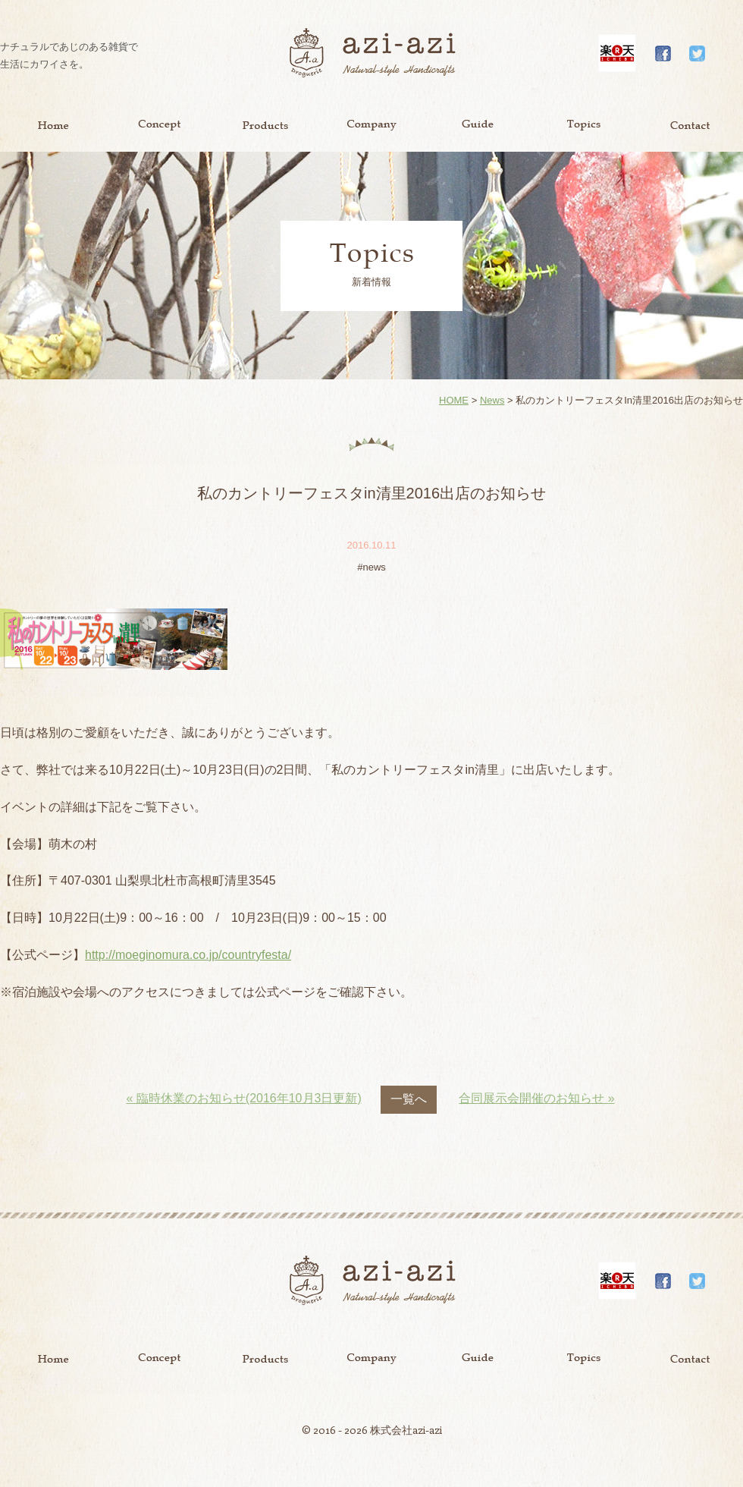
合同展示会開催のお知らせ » (536, 1098)
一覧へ (408, 1098)
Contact (690, 125)
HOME (454, 400)
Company (371, 125)
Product (265, 125)
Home (53, 125)
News (492, 400)
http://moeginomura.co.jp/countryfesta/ (188, 954)
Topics (584, 125)
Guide (478, 125)
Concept (159, 125)
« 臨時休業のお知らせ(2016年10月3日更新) (243, 1098)
